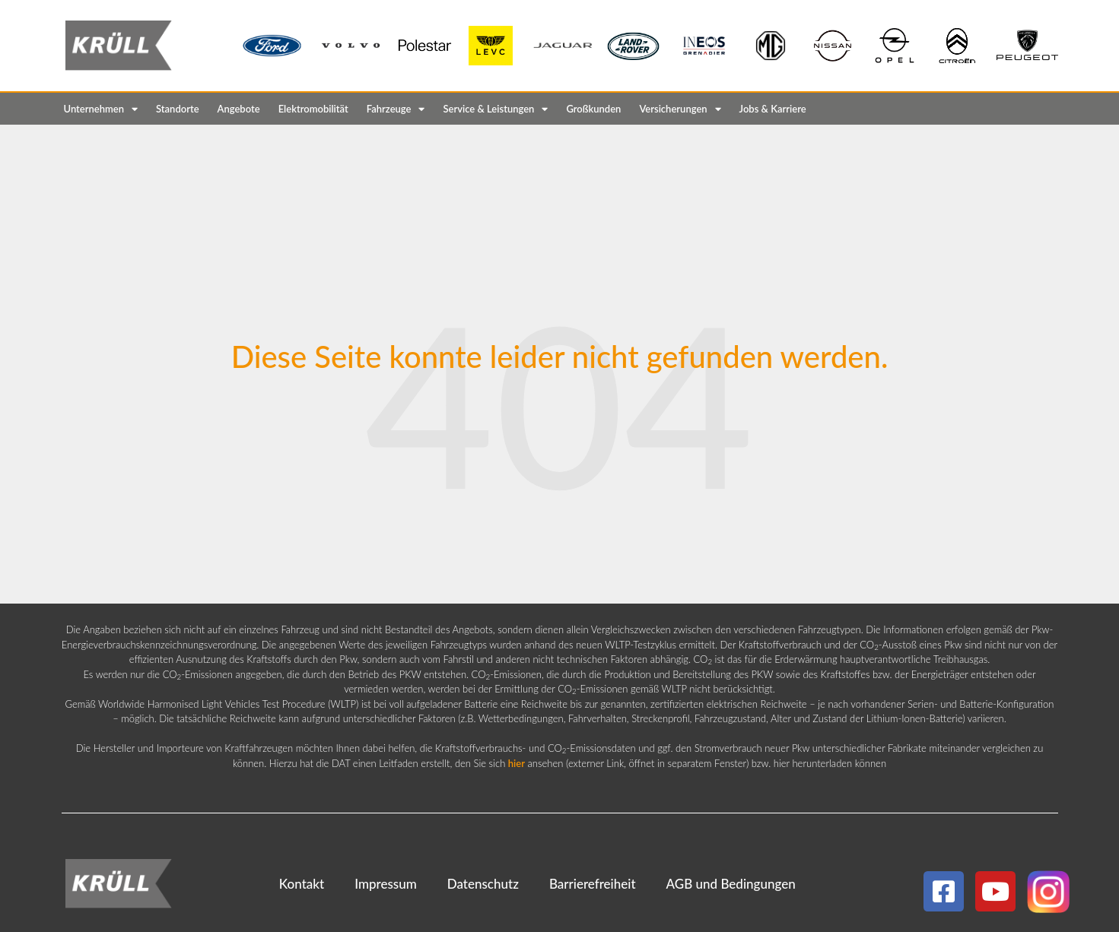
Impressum (385, 884)
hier (516, 763)
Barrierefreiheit (592, 884)
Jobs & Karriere (772, 109)
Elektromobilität (313, 109)
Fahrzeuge (396, 109)
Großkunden (593, 109)
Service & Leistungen (495, 109)
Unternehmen (101, 109)
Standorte (177, 109)
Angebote (239, 109)
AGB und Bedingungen (731, 884)
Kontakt (301, 884)
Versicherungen (679, 109)
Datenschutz (483, 884)
